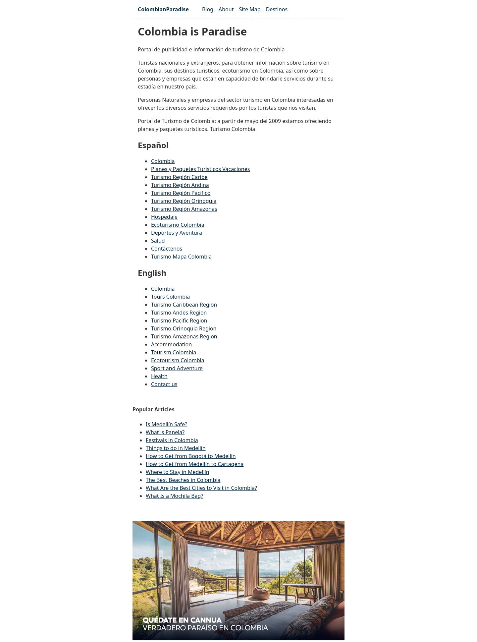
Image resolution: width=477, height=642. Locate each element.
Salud (158, 240)
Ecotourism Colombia (177, 360)
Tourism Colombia (173, 352)
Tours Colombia (170, 296)
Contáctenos (166, 248)
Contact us (164, 384)
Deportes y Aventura (176, 232)
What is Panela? (165, 432)
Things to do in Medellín (176, 448)
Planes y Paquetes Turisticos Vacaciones (200, 169)
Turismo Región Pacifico (180, 193)
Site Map (249, 9)
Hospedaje (164, 216)
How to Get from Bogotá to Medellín (191, 456)
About (226, 9)
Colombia (163, 161)
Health (159, 376)
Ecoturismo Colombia (177, 224)
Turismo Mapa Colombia (181, 256)
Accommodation (171, 344)
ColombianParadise (163, 9)
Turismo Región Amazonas (184, 208)
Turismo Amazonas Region (184, 336)
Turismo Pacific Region (179, 320)
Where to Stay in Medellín (177, 472)
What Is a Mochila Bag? (174, 495)
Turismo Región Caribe (179, 177)
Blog (207, 9)
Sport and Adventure (177, 368)
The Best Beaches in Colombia (183, 480)
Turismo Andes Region (179, 312)
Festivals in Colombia (172, 440)
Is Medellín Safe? (166, 424)
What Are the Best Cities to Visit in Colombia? (201, 488)
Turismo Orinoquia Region (184, 328)
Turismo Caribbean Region (184, 304)
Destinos (277, 9)
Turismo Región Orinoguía (184, 200)
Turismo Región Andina (180, 185)
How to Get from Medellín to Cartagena (194, 464)
